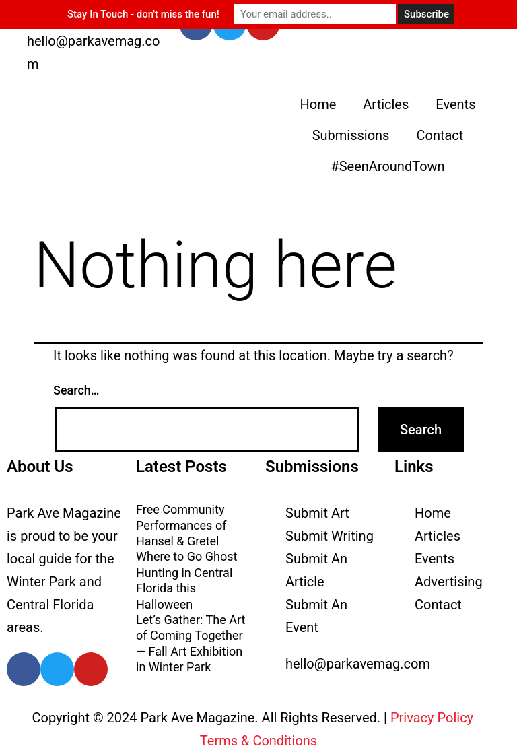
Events (455, 104)
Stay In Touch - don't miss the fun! (143, 14)
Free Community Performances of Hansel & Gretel (181, 525)
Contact (439, 135)
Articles (386, 104)
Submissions (351, 135)
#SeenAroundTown (387, 166)
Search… (76, 390)
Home (318, 104)
